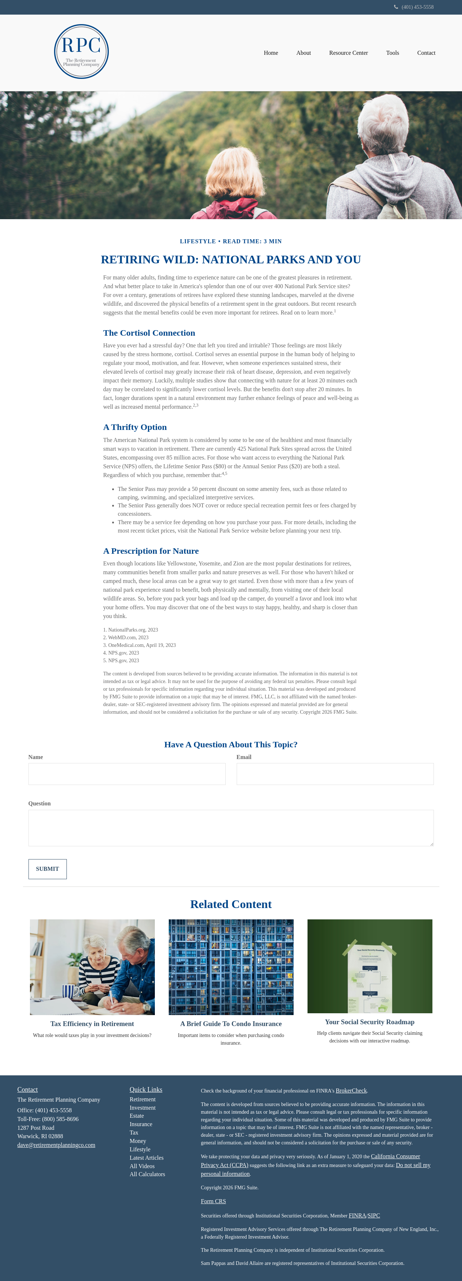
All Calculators (147, 1174)
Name (35, 757)
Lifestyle (140, 1149)
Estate (137, 1116)
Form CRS (213, 1201)
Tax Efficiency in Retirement (92, 1024)
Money (138, 1141)
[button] (303, 52)
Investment (143, 1108)
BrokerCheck (351, 1090)
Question (39, 803)
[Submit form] (47, 869)
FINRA (357, 1215)
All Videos (142, 1166)
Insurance (141, 1124)
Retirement (143, 1099)
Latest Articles (147, 1158)
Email (244, 757)
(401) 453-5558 (414, 7)
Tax (134, 1132)
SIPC (374, 1215)
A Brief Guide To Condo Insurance (231, 1024)
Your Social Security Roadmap (370, 1022)
